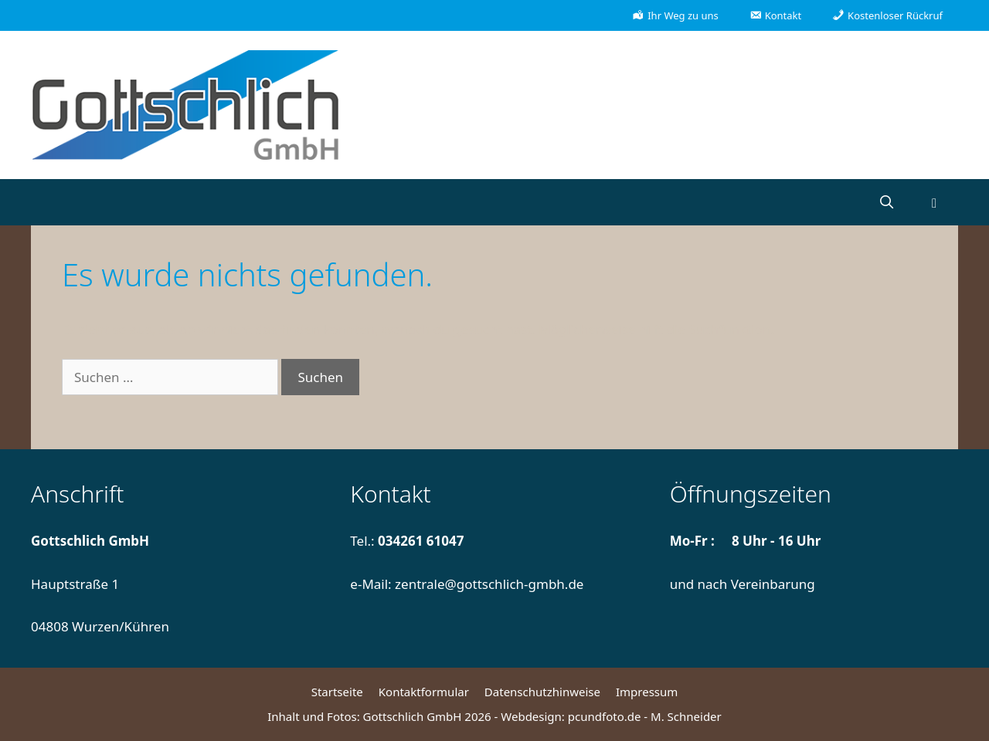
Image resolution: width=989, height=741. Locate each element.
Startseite (337, 691)
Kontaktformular (424, 691)
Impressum (647, 691)
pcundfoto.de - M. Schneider (645, 716)
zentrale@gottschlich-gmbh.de (489, 584)
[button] (934, 202)
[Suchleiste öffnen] (886, 202)
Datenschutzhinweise (542, 691)
